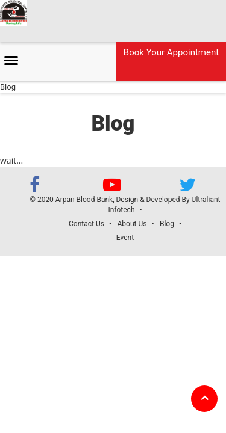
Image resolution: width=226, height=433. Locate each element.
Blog (167, 224)
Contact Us (86, 224)
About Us (131, 224)
